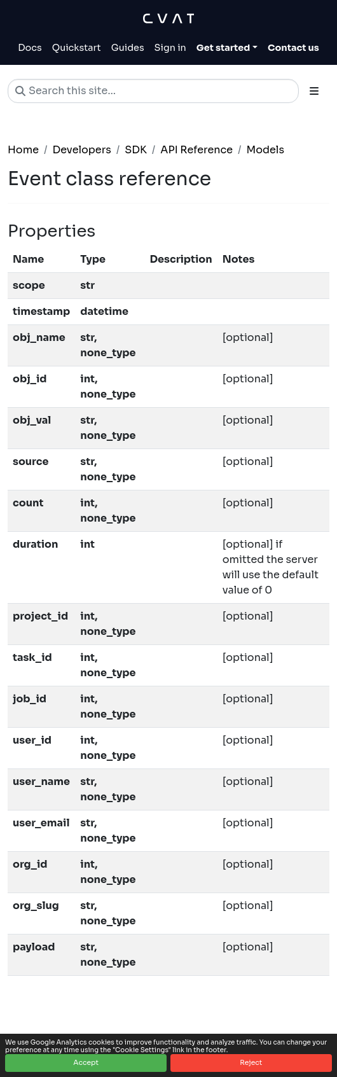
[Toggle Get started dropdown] (227, 48)
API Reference (196, 149)
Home (23, 149)
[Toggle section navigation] (314, 91)
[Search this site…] (153, 91)
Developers (81, 149)
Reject (251, 1063)
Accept (86, 1063)
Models (266, 149)
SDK (136, 149)
